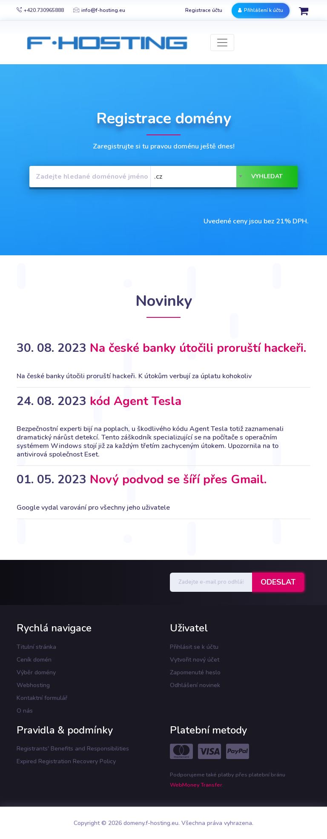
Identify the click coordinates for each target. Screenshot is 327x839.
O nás (25, 711)
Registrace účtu (203, 10)
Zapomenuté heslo (195, 672)
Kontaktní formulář (42, 698)
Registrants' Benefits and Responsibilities (73, 749)
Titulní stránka (36, 647)
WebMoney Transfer (196, 785)
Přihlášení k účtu (260, 10)
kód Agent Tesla (135, 401)
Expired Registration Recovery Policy (66, 761)
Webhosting (33, 685)
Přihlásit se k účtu (194, 647)
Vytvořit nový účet (194, 660)
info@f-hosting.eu (99, 10)
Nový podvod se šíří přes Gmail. (178, 479)
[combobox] (199, 176)
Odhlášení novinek (195, 685)
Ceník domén (34, 660)
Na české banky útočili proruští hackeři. (198, 348)
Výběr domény (36, 672)
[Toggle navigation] (222, 42)
